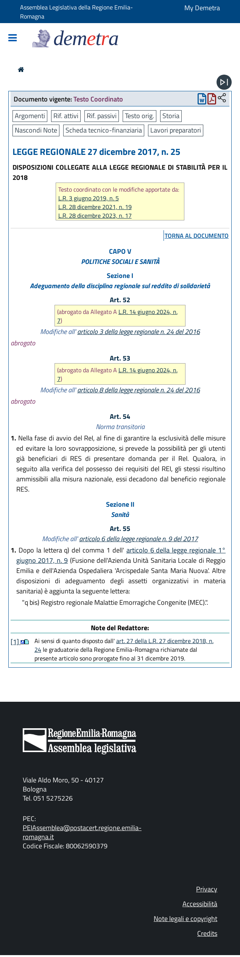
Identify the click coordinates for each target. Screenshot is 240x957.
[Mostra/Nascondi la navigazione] (12, 38)
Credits (207, 933)
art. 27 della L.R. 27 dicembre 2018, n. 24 (124, 645)
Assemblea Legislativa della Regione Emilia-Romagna (76, 12)
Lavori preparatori (175, 130)
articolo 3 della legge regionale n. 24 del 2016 (138, 331)
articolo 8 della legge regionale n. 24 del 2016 (138, 390)
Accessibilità (199, 904)
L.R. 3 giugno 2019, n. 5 (88, 198)
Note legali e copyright (185, 918)
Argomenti (30, 116)
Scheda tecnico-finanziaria (103, 130)
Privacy (206, 889)
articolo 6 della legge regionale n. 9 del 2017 (138, 539)
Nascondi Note (36, 130)
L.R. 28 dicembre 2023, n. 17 (95, 215)
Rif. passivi (102, 116)
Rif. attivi (65, 116)
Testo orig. (139, 116)
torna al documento (197, 235)
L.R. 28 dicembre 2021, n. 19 (95, 207)
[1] (15, 642)
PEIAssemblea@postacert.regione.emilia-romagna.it (82, 832)
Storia (170, 116)
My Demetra (202, 8)
